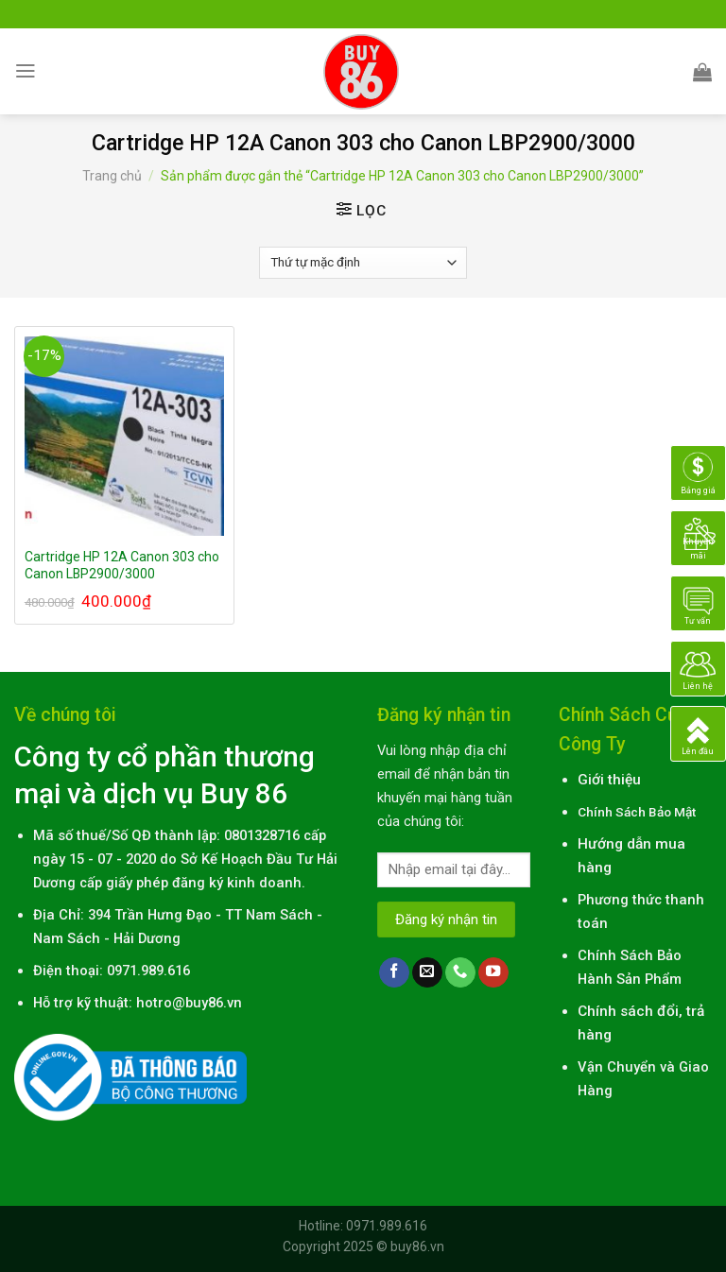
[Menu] (25, 71)
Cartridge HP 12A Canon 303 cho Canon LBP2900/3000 (122, 565)
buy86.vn (417, 1246)
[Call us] (460, 972)
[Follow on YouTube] (493, 972)
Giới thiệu (609, 779)
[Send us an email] (427, 972)
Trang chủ (112, 175)
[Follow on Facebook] (394, 972)
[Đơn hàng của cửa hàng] (362, 263)
